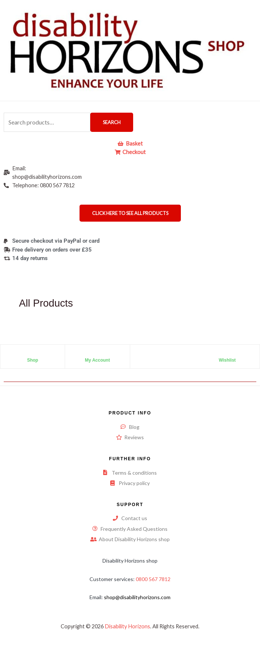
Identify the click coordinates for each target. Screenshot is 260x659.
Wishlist (227, 360)
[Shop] (32, 354)
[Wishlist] (227, 354)
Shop (32, 360)
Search (112, 122)
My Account (97, 360)
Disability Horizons (127, 626)
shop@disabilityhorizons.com (137, 597)
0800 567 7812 (153, 579)
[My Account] (97, 354)
